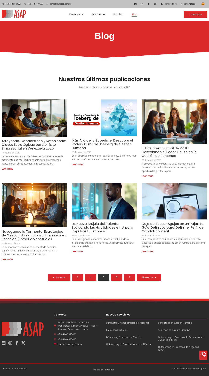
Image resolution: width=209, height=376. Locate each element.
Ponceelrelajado (197, 368)
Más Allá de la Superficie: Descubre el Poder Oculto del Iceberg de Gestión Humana (102, 144)
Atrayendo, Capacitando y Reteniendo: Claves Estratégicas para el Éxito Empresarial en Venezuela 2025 (34, 144)
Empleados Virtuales (117, 330)
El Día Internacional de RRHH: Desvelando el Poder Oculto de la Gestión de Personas (169, 152)
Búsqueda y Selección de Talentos (124, 337)
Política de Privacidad (103, 369)
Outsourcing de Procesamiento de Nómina (129, 344)
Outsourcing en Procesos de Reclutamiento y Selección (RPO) (181, 338)
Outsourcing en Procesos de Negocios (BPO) (178, 348)
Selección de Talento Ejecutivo (174, 330)
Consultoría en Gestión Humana (175, 323)
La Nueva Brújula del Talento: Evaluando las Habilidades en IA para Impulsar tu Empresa (102, 227)
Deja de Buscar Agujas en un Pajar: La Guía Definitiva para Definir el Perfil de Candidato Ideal (173, 227)
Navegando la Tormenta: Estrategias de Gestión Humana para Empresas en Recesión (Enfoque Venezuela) (34, 235)
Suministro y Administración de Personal (127, 323)
